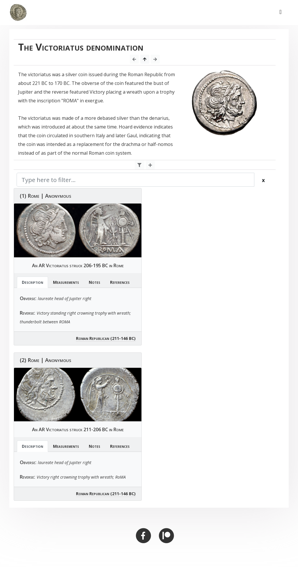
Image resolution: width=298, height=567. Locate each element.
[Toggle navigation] (280, 12)
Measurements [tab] (66, 282)
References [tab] (120, 282)
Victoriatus (57, 265)
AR (42, 265)
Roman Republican (92, 338)
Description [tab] (32, 282)
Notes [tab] (94, 282)
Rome (33, 195)
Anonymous (58, 195)
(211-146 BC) (123, 338)
